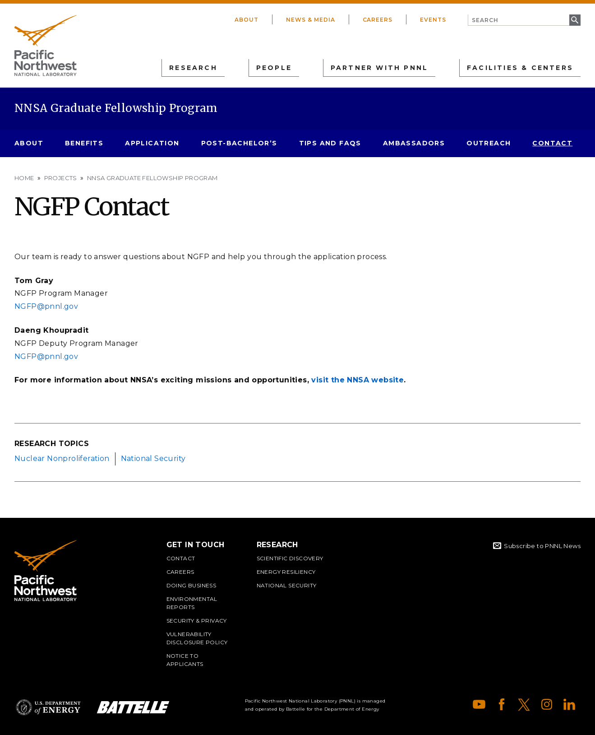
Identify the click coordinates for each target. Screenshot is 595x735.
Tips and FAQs (330, 143)
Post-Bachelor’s (239, 143)
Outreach (488, 143)
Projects (60, 177)
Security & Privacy (196, 620)
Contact (552, 143)
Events (433, 19)
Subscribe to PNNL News (542, 545)
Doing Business (191, 585)
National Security (153, 458)
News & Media (310, 19)
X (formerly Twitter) (524, 704)
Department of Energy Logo (48, 707)
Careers (378, 19)
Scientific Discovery (290, 558)
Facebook (502, 704)
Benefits (84, 143)
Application (152, 143)
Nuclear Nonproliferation (62, 458)
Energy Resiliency (286, 571)
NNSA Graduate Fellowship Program (116, 108)
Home (24, 177)
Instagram (547, 704)
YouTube (479, 704)
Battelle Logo (133, 707)
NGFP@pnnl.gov (47, 306)
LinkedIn (569, 704)
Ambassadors (414, 143)
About (246, 19)
